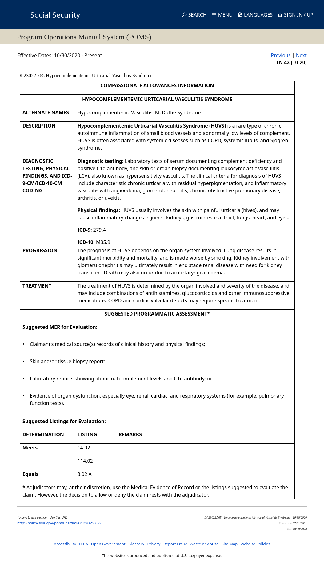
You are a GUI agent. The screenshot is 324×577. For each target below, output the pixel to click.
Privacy (154, 544)
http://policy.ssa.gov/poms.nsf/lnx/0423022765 (59, 523)
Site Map (230, 544)
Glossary (136, 544)
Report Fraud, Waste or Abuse (190, 544)
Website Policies (255, 544)
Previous (280, 55)
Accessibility (65, 544)
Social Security (55, 15)
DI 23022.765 (31, 75)
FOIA (83, 544)
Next (301, 55)
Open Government (108, 544)
